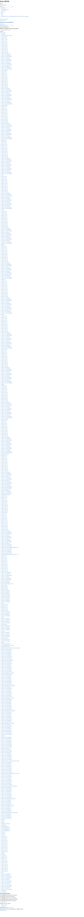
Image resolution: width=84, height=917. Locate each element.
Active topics (2, 20)
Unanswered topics (4, 19)
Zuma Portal (10, 907)
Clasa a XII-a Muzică (6, 22)
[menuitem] (4, 9)
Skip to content (3, 4)
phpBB (6, 909)
